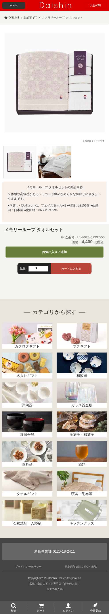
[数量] (38, 268)
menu (13, 5)
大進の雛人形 (55, 589)
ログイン (68, 610)
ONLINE (14, 17)
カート (41, 610)
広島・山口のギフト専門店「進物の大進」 (54, 583)
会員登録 (95, 610)
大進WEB (95, 5)
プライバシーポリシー (28, 566)
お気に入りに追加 (54, 252)
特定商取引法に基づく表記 (81, 566)
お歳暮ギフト (32, 17)
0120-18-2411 (64, 551)
